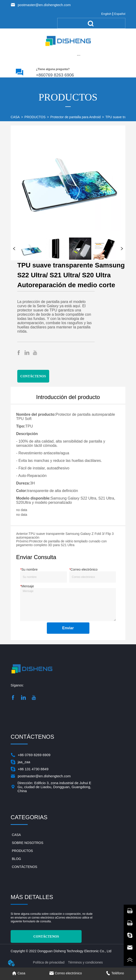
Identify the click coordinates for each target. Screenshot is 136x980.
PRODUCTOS (34, 117)
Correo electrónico (68, 917)
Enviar (68, 628)
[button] (78, 55)
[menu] (78, 55)
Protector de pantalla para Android (75, 117)
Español (119, 14)
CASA (15, 117)
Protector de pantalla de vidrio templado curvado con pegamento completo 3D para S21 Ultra (61, 543)
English (106, 14)
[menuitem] (78, 55)
